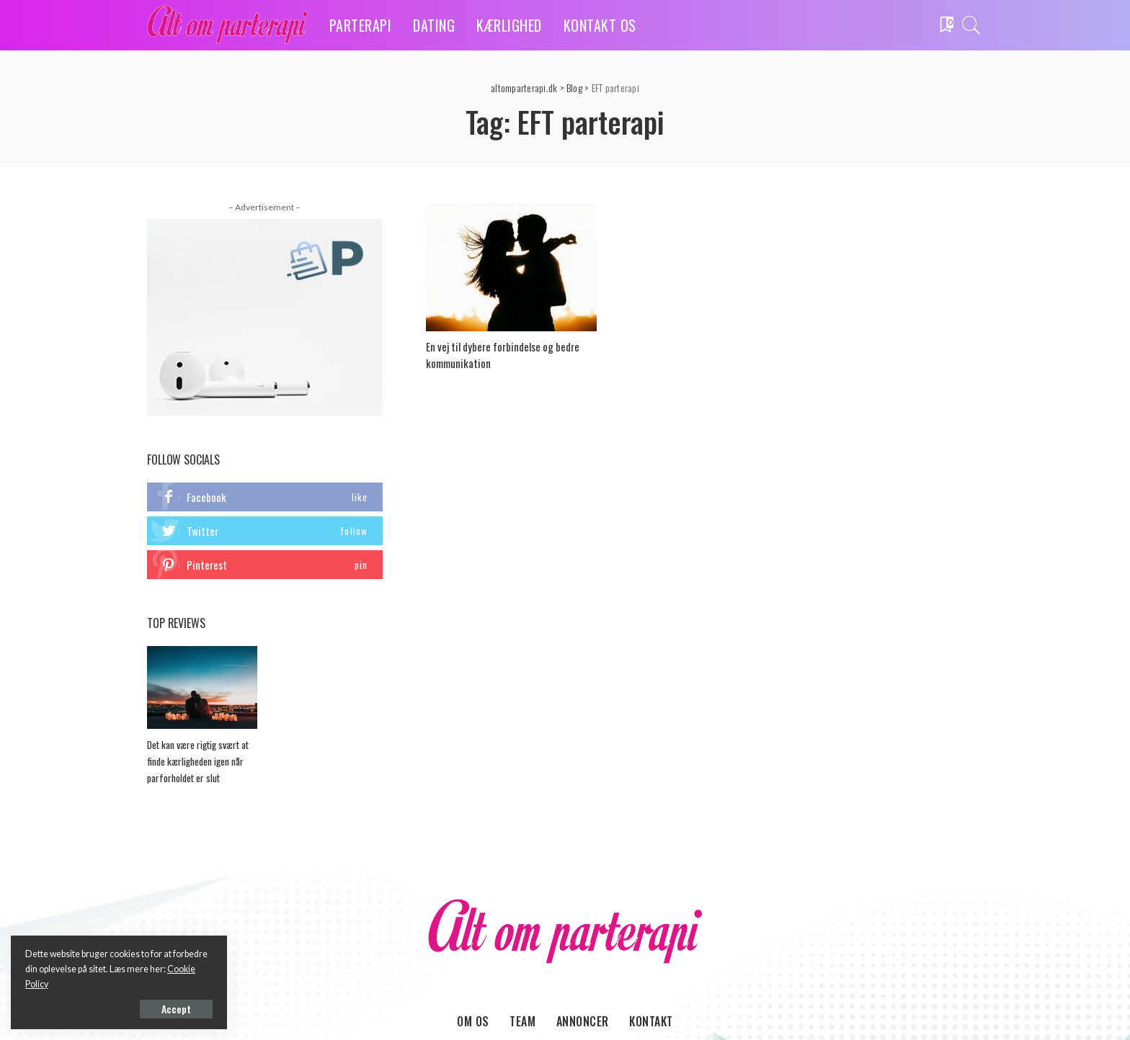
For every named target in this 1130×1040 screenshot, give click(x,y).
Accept (176, 1008)
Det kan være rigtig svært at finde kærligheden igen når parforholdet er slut (198, 761)
